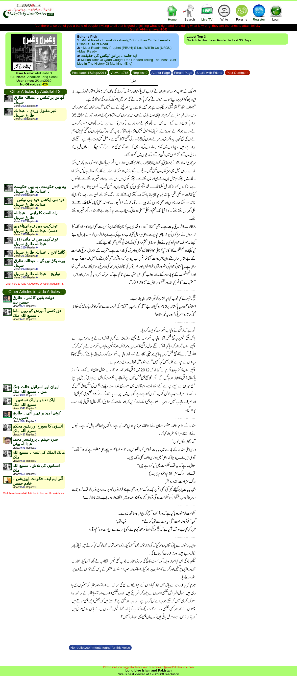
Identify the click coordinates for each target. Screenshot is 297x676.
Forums (241, 12)
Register (259, 12)
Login (276, 12)
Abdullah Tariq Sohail (42, 77)
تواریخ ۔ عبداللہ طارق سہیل (37, 274)
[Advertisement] (35, 152)
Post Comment (237, 73)
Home (172, 12)
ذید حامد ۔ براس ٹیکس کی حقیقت (109, 56)
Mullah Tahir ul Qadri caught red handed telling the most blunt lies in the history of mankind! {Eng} (126, 61)
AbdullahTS (43, 73)
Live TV (207, 12)
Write (224, 12)
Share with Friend (209, 73)
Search (189, 12)
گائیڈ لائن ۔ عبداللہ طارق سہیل (39, 252)
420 (45, 84)
